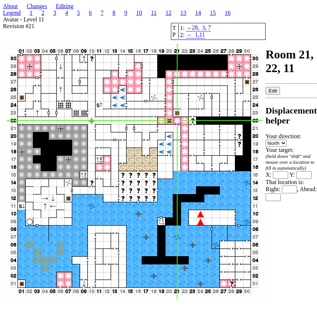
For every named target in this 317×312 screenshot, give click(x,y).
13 (183, 13)
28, (195, 27)
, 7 (208, 27)
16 (227, 13)
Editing (64, 6)
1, (197, 34)
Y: (300, 175)
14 (198, 13)
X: (277, 175)
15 (213, 13)
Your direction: (283, 139)
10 (139, 13)
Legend (12, 13)
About (10, 6)
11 (153, 13)
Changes (37, 6)
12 (168, 13)
